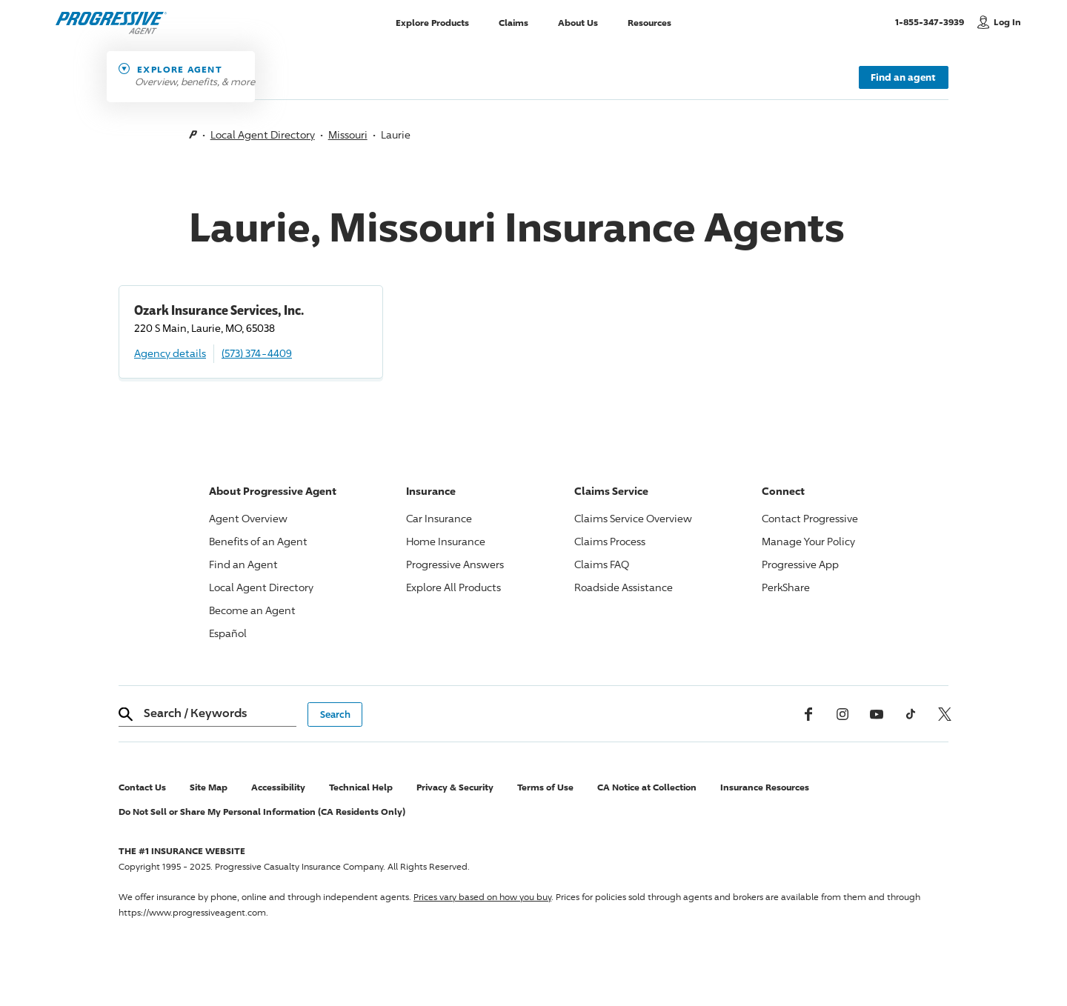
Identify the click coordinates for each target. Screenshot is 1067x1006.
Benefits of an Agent (258, 541)
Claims (513, 21)
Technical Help (361, 787)
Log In (1007, 21)
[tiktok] (911, 714)
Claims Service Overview (633, 518)
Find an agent (903, 77)
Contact (810, 518)
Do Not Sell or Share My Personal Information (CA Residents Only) (262, 811)
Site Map (208, 787)
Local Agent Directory (262, 134)
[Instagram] (842, 714)
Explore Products (432, 21)
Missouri (348, 134)
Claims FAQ (601, 564)
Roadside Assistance (623, 587)
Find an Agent (243, 564)
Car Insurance (439, 518)
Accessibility (278, 787)
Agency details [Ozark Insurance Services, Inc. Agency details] (170, 353)
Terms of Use (545, 787)
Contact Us (142, 787)
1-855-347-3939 (932, 21)
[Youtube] (876, 714)
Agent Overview (248, 518)
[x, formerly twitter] (945, 714)
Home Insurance (445, 541)
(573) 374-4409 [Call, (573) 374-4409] (257, 353)
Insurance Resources (764, 787)
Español (228, 633)
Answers (455, 564)
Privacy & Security (454, 787)
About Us (578, 21)
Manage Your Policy (808, 541)
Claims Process (609, 541)
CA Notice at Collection (647, 787)
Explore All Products (453, 587)
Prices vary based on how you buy (482, 896)
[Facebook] (808, 714)
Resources (649, 21)
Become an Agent (252, 610)
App (800, 564)
